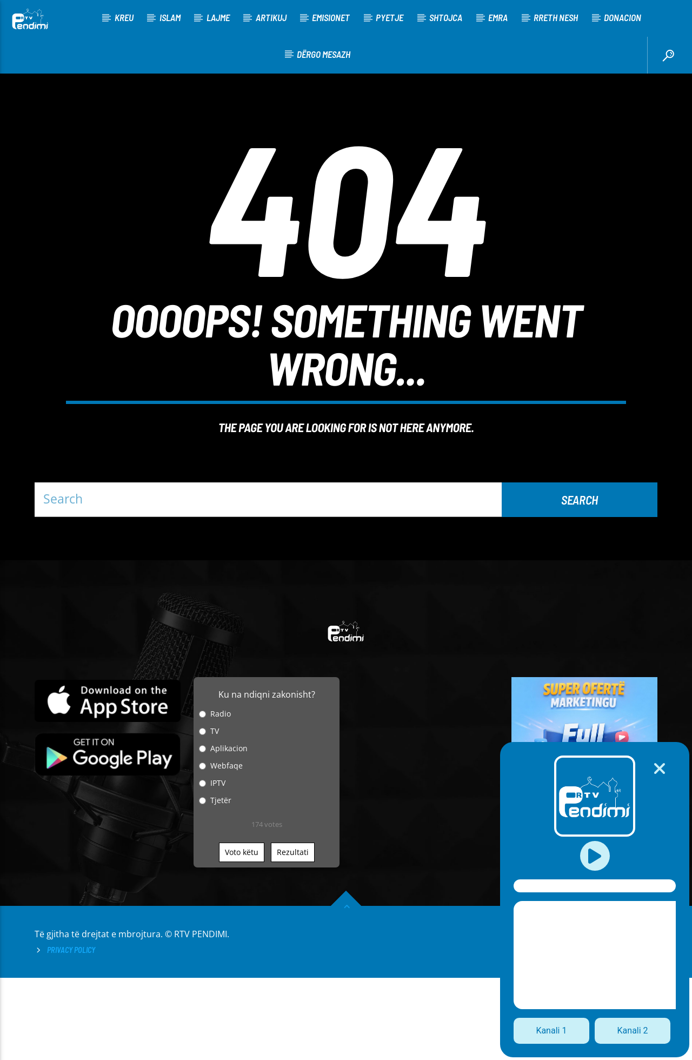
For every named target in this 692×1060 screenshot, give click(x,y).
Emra (498, 17)
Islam (170, 17)
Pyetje (389, 17)
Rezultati (293, 934)
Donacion (622, 17)
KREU (124, 17)
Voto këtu (241, 934)
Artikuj (271, 17)
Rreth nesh (556, 17)
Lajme (218, 17)
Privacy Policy (71, 1032)
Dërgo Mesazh (323, 54)
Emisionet (331, 17)
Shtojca (445, 17)
